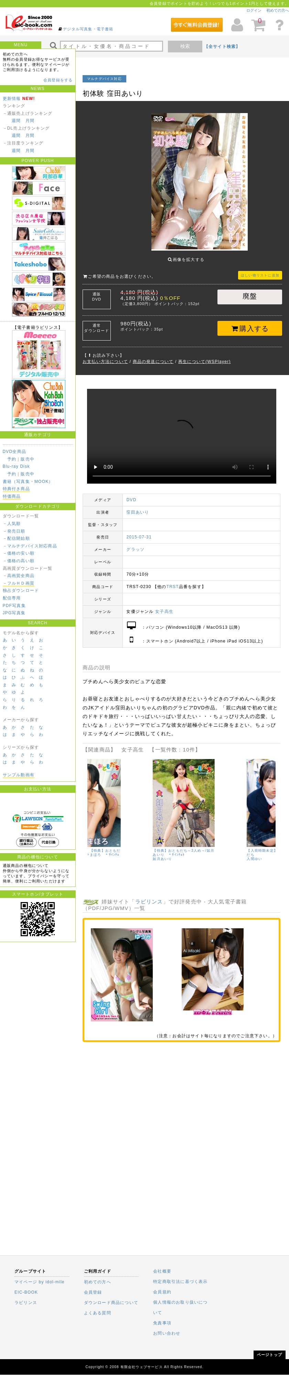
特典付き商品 (16, 488)
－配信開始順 (16, 538)
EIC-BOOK (26, 1292)
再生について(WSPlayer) (204, 356)
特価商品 (12, 496)
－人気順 (12, 523)
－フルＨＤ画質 (18, 583)
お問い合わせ (166, 1333)
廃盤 (250, 291)
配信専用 (12, 598)
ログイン (253, 10)
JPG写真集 (14, 612)
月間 (29, 120)
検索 (185, 46)
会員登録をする (58, 80)
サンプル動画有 (18, 774)
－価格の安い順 (18, 553)
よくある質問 (97, 1313)
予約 (11, 459)
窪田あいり (137, 507)
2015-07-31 (138, 531)
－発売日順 (14, 531)
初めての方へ (277, 10)
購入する (250, 323)
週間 (16, 120)
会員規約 (162, 1292)
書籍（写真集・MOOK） (28, 481)
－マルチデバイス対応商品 (30, 546)
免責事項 (162, 1323)
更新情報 (12, 98)
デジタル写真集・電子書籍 (88, 29)
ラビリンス (149, 896)
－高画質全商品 (18, 575)
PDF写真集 (14, 605)
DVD (131, 494)
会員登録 (93, 1292)
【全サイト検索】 (222, 46)
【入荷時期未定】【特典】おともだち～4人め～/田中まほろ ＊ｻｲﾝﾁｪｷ (118, 849)
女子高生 (164, 606)
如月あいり (191, 854)
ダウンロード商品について (111, 1302)
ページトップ (269, 1355)
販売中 (27, 459)
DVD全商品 (14, 451)
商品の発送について (153, 356)
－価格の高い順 (18, 560)
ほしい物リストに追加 (260, 270)
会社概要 (162, 1271)
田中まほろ (97, 858)
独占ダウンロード (21, 590)
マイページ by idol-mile (39, 1282)
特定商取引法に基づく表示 (180, 1281)
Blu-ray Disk (16, 466)
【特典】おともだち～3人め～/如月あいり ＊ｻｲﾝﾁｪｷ (212, 847)
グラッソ (135, 544)
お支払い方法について (105, 356)
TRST (173, 581)
